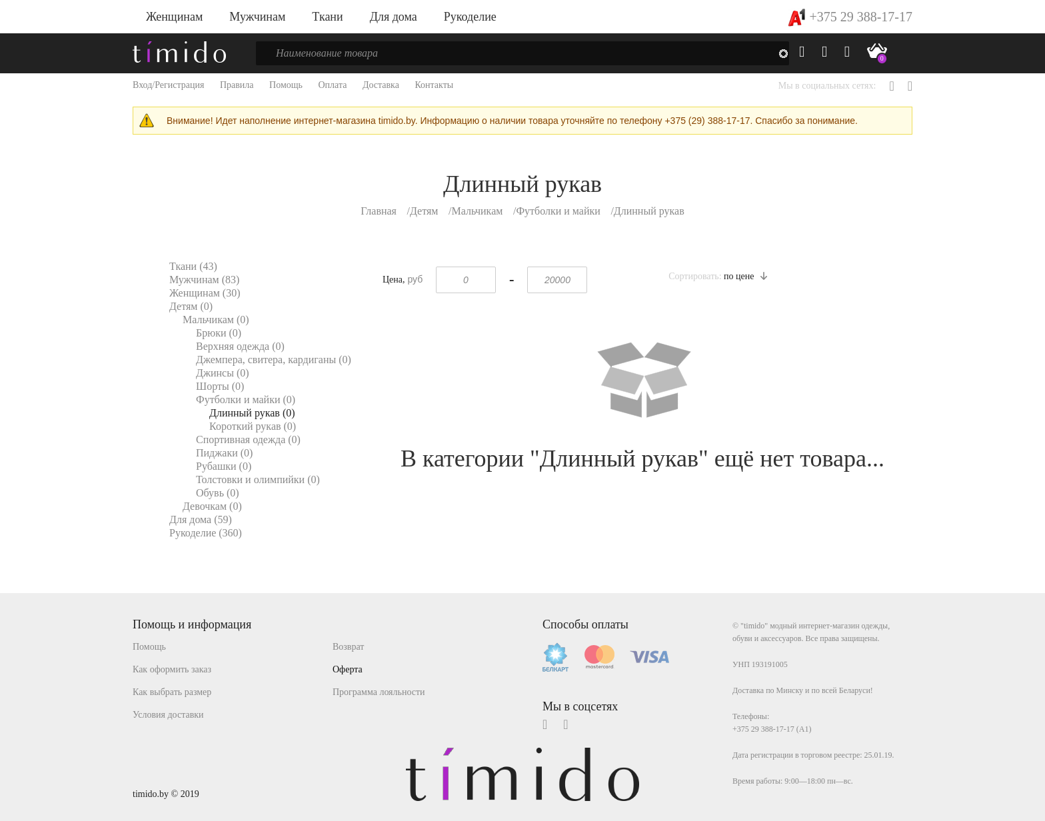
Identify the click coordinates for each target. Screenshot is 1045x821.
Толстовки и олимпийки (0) (258, 479)
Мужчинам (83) (204, 279)
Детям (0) (191, 306)
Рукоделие (470, 16)
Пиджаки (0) (224, 452)
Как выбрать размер (172, 692)
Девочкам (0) (212, 506)
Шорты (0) (220, 386)
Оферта (348, 669)
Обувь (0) (217, 492)
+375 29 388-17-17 (850, 16)
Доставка (381, 85)
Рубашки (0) (223, 466)
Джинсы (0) (222, 373)
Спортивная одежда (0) (248, 439)
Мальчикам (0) (216, 319)
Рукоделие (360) (205, 532)
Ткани (327, 16)
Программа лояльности (379, 692)
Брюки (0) (218, 333)
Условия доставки (168, 715)
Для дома (393, 16)
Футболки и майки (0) (245, 399)
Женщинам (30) (205, 293)
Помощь (286, 85)
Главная (379, 211)
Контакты (434, 85)
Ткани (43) (193, 266)
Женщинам (174, 16)
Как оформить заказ (172, 669)
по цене (745, 276)
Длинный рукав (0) (252, 412)
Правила (237, 85)
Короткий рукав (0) (252, 426)
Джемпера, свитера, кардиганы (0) (273, 359)
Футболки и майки (558, 211)
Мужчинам (257, 16)
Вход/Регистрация (168, 85)
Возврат (348, 647)
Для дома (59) (200, 519)
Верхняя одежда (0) (240, 346)
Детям (424, 211)
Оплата (332, 85)
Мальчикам (477, 211)
